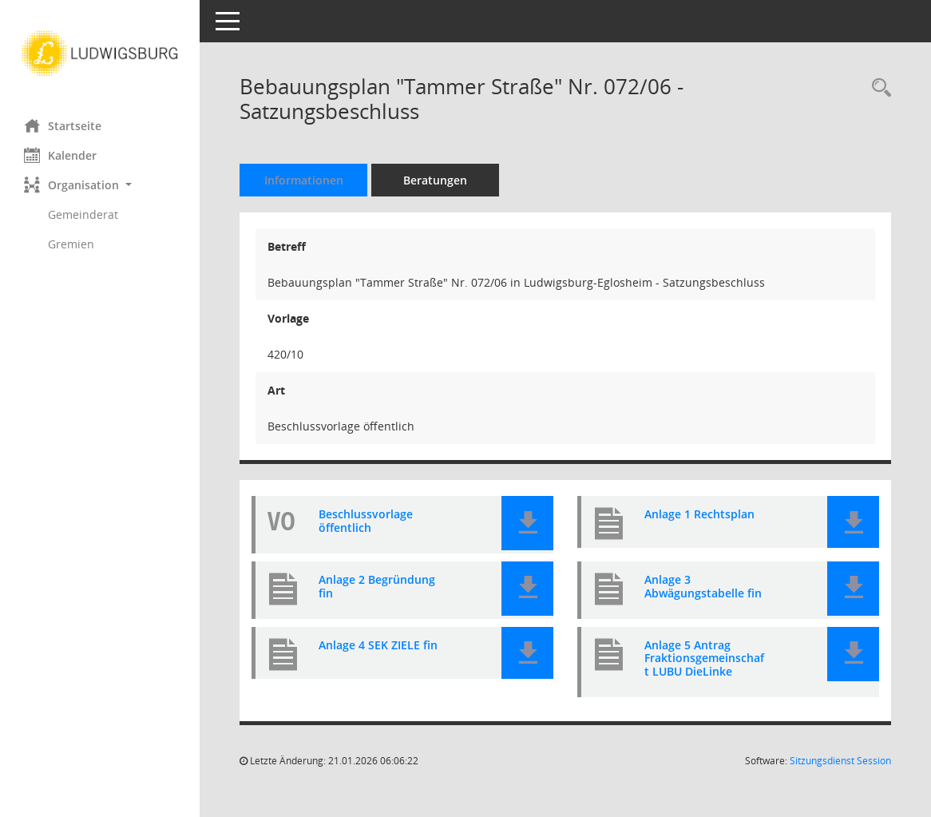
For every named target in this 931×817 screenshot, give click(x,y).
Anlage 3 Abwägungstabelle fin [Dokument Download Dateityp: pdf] (703, 587)
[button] (100, 185)
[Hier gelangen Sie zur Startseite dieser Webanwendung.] (100, 53)
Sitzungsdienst (840, 760)
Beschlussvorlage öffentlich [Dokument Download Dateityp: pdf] (366, 521)
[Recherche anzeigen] (877, 88)
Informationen (303, 180)
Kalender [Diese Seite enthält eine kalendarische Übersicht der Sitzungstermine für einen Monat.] (60, 155)
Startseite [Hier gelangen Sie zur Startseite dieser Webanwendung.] (62, 125)
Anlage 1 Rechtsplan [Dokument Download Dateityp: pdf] (699, 515)
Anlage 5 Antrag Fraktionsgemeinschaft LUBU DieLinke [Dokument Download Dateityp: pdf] (704, 659)
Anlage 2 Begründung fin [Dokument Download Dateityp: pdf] (377, 587)
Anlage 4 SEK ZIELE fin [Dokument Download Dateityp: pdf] (378, 645)
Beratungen (435, 180)
